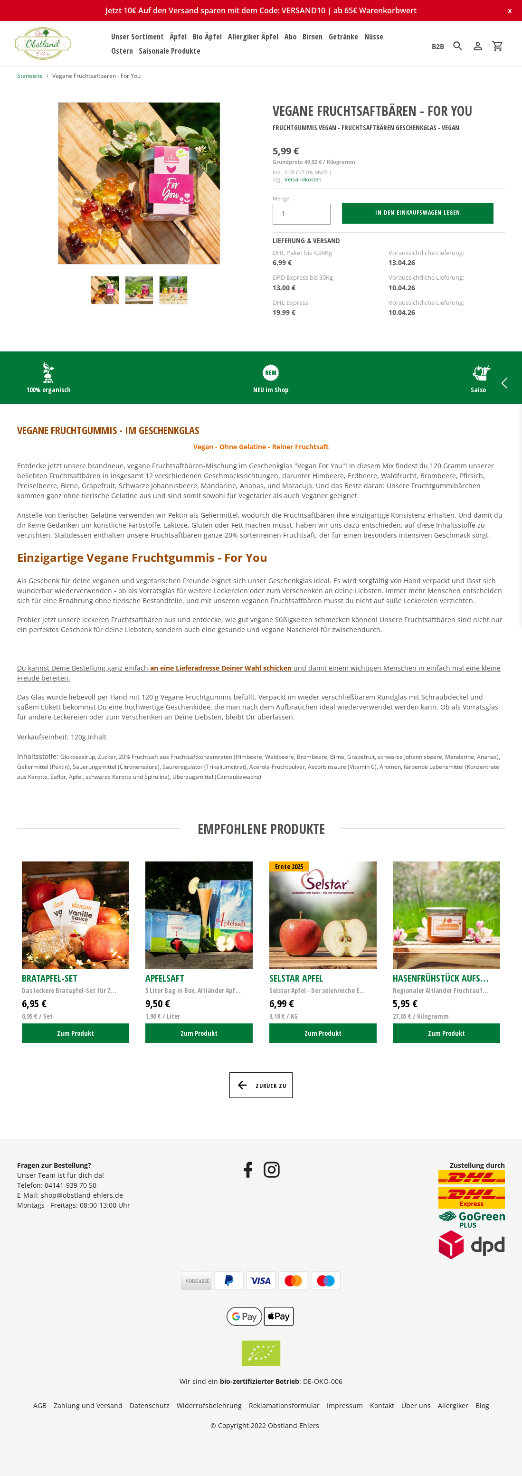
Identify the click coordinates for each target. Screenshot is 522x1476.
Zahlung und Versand (88, 1405)
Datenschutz (150, 1405)
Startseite (30, 76)
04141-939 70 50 (70, 1185)
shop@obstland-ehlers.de (82, 1195)
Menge (281, 198)
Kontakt (382, 1405)
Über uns (416, 1405)
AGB (40, 1405)
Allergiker (453, 1405)
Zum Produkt (75, 1033)
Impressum (345, 1405)
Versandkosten (303, 179)
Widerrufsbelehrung (209, 1405)
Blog (482, 1405)
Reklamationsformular (284, 1405)
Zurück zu (261, 1085)
